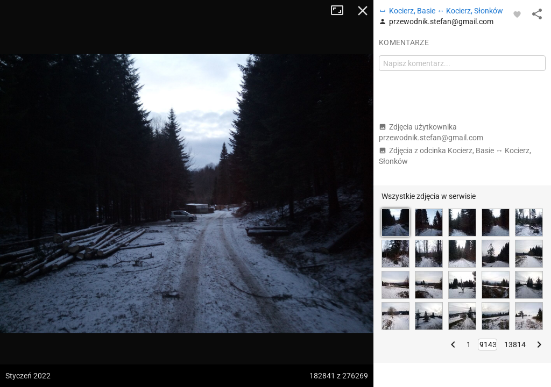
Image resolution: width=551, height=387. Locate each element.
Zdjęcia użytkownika (431, 132)
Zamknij (362, 11)
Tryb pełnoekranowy (341, 11)
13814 (515, 344)
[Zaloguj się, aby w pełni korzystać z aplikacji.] (517, 14)
